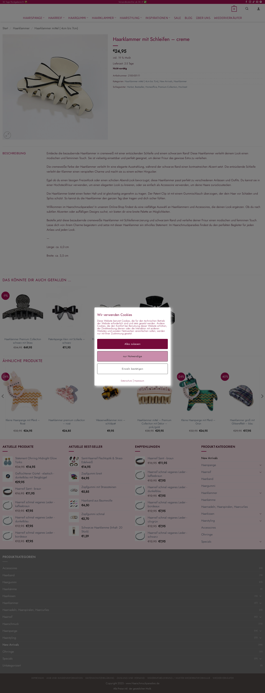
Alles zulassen (132, 344)
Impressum (139, 380)
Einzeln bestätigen (132, 369)
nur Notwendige (132, 356)
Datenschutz (126, 380)
